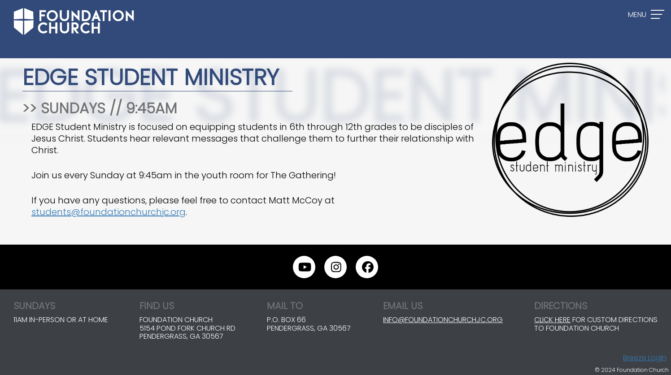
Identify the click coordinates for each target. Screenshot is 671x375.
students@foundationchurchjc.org (108, 212)
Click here (552, 320)
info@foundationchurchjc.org (443, 320)
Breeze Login (645, 358)
